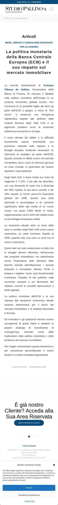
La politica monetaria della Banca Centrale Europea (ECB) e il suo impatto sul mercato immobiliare (29, 62)
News (8, 42)
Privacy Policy (30, 501)
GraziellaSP (39, 367)
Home (11, 18)
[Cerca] (43, 9)
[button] (54, 465)
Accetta (29, 488)
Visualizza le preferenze (29, 495)
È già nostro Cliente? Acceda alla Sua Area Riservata (29, 410)
